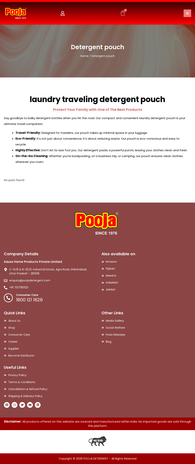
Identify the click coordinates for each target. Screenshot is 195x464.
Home (84, 56)
